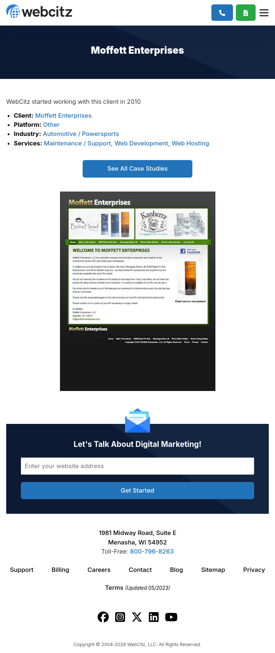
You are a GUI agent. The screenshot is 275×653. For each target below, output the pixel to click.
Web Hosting (190, 143)
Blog (176, 569)
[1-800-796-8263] (222, 12)
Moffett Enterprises (63, 115)
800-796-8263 (152, 551)
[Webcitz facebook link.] (103, 617)
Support (21, 569)
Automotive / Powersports (81, 133)
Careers (98, 569)
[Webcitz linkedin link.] (154, 617)
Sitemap (213, 569)
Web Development (141, 143)
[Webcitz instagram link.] (120, 617)
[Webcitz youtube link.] (171, 617)
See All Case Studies (137, 168)
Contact (140, 569)
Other (51, 124)
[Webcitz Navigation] (264, 12)
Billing (60, 569)
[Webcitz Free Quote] (246, 12)
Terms (137, 587)
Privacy (254, 569)
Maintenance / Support (77, 143)
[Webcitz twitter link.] (137, 617)
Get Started (137, 490)
